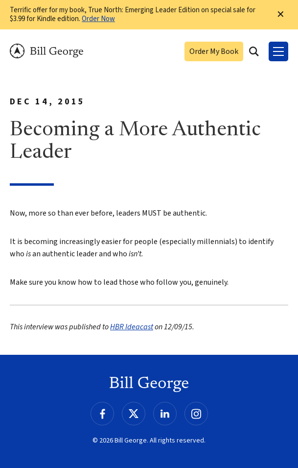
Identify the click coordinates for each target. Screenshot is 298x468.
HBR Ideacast (131, 326)
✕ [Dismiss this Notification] (280, 15)
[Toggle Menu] (278, 51)
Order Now (98, 19)
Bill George (46, 51)
